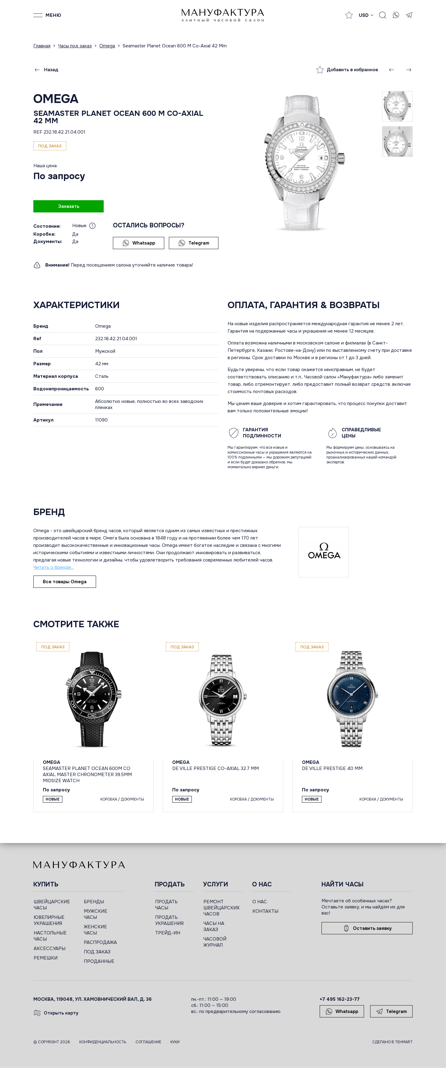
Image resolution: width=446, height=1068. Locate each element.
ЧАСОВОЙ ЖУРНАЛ (214, 942)
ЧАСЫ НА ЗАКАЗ (213, 926)
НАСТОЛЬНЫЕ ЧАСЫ (50, 936)
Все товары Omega (65, 582)
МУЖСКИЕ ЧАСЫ (95, 914)
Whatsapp (138, 243)
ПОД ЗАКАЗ (97, 952)
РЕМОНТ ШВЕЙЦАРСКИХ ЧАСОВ (221, 908)
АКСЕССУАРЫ (49, 948)
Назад (46, 69)
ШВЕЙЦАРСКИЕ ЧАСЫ (52, 905)
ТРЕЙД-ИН (167, 933)
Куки (175, 1042)
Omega (55, 99)
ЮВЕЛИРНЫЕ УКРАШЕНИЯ (49, 920)
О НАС (259, 902)
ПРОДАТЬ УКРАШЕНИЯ (169, 920)
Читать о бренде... (53, 567)
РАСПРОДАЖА (100, 942)
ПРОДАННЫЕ (99, 961)
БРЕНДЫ (94, 902)
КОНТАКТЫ (265, 911)
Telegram (193, 243)
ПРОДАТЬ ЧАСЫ (166, 905)
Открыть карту (56, 1013)
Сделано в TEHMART (392, 1042)
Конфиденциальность (102, 1042)
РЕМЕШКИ (46, 958)
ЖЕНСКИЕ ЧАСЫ (95, 930)
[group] (305, 162)
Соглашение (148, 1042)
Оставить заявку (367, 928)
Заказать (68, 206)
